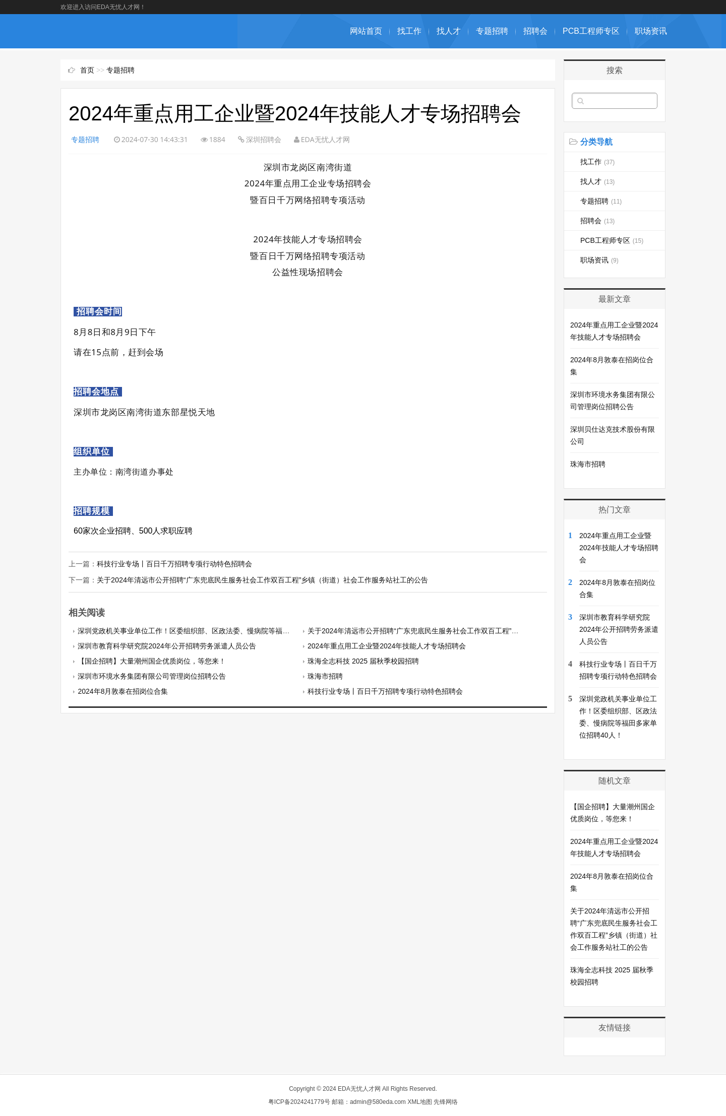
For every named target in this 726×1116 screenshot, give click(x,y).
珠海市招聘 (325, 676)
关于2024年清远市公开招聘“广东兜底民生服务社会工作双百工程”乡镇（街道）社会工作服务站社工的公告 (262, 580)
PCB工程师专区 (591, 31)
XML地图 (419, 1101)
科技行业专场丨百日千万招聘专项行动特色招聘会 (174, 564)
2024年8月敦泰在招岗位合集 (123, 691)
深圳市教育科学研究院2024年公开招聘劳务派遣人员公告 (167, 645)
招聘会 (535, 31)
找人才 (449, 31)
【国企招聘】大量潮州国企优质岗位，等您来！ (152, 661)
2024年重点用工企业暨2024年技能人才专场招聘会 (387, 645)
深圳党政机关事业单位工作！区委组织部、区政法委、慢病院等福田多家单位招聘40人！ (216, 630)
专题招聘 (492, 31)
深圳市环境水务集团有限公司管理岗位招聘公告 (152, 676)
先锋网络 (446, 1101)
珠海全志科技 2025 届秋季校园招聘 (363, 661)
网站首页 (366, 31)
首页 (87, 70)
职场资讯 (651, 31)
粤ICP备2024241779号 (299, 1101)
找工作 (409, 31)
